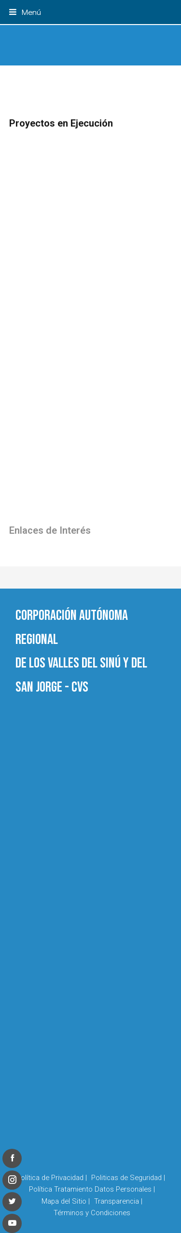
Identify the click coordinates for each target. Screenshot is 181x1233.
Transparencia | (118, 1201)
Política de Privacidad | (51, 1177)
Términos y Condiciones (92, 1212)
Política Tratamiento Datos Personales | (92, 1189)
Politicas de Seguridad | (128, 1177)
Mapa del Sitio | (66, 1201)
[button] (25, 11)
